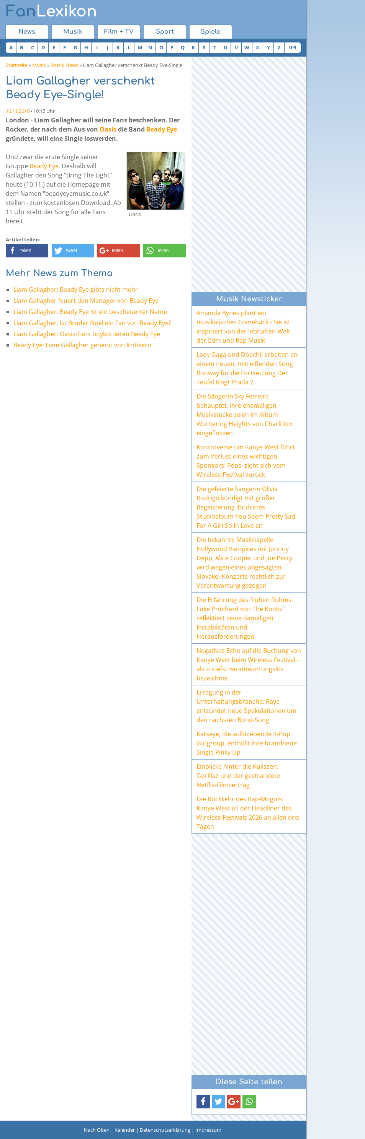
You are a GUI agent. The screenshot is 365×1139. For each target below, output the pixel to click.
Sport (165, 31)
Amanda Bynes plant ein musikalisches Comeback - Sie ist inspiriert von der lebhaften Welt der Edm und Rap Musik (243, 327)
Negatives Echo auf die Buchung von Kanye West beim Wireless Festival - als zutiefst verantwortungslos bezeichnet (248, 664)
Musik (72, 31)
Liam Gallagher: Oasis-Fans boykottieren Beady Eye (86, 334)
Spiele (211, 31)
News (26, 31)
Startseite (17, 65)
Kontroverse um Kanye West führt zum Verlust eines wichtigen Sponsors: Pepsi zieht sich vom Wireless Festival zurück (245, 461)
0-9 (292, 47)
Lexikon (51, 11)
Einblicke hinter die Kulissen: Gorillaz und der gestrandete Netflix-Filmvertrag (238, 775)
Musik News (64, 65)
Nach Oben (97, 1129)
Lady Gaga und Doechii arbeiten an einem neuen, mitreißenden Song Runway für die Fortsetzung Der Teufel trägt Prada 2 (247, 368)
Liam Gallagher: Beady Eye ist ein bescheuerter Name (90, 312)
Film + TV (119, 31)
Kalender (125, 1129)
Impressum (208, 1129)
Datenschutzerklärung (165, 1129)
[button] (27, 250)
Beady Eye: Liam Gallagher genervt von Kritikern (82, 345)
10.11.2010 (17, 110)
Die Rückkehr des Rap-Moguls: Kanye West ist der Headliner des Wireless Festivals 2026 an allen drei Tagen (248, 813)
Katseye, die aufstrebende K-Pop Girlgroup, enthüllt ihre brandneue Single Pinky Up (246, 743)
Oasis (108, 129)
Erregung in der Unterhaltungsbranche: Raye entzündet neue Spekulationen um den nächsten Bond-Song (246, 706)
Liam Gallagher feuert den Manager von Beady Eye (86, 300)
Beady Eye (161, 129)
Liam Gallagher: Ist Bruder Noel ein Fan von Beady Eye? (92, 323)
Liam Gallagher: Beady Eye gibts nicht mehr (75, 289)
